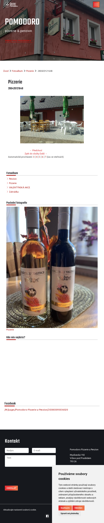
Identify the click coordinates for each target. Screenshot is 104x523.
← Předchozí (36, 150)
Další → (43, 153)
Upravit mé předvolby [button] (70, 513)
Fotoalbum (17, 71)
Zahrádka (14, 192)
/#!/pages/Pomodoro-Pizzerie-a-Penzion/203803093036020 (36, 409)
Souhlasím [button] (65, 508)
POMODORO (22, 22)
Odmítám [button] (78, 508)
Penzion (13, 179)
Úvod (6, 71)
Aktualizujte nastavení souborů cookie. (19, 510)
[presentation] (19, 473)
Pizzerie (30, 71)
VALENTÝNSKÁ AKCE (19, 187)
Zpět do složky (32, 153)
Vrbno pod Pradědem (18, 40)
